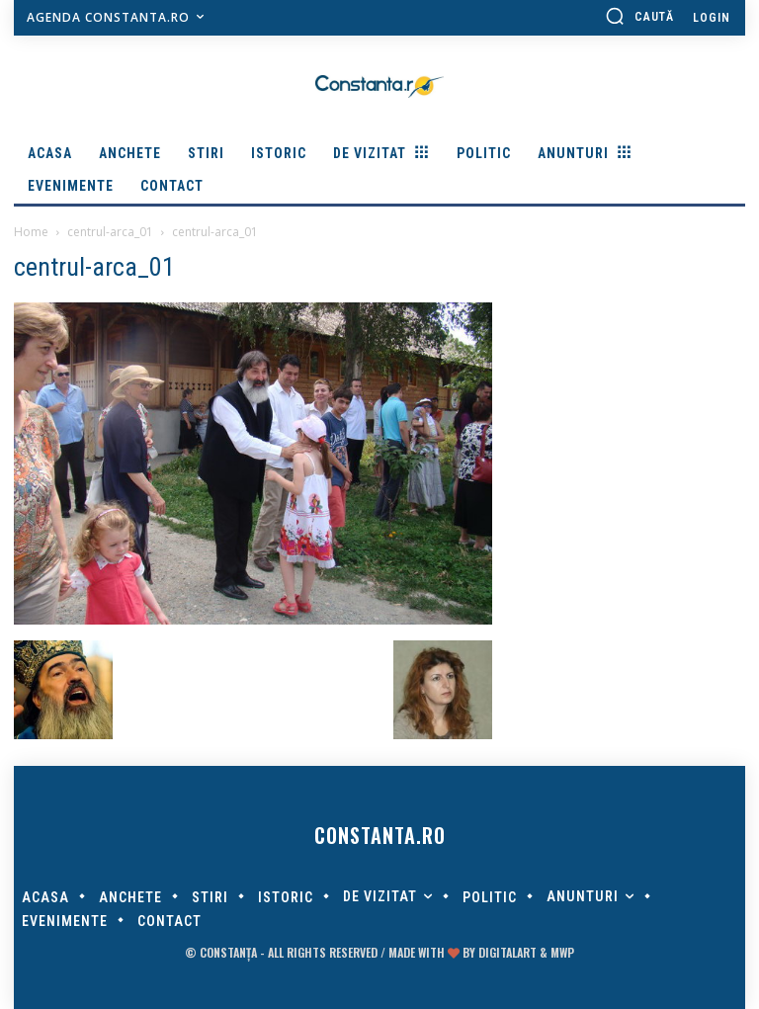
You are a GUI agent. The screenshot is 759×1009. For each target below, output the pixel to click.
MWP (562, 952)
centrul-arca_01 (110, 231)
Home (31, 231)
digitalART (507, 952)
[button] (639, 16)
